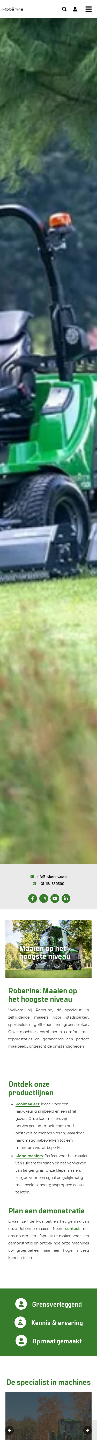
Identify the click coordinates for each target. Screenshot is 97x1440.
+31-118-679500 (48, 883)
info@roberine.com (49, 876)
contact (72, 1228)
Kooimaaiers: (28, 1104)
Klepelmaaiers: (29, 1156)
